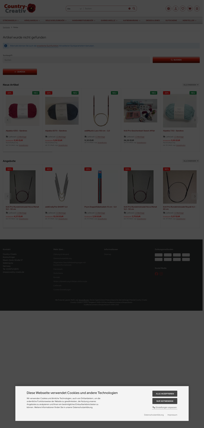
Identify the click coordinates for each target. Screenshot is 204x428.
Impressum (172, 415)
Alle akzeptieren (165, 394)
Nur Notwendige (164, 401)
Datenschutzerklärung (154, 415)
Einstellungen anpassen (165, 407)
